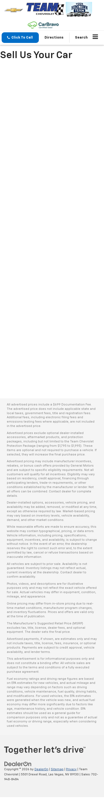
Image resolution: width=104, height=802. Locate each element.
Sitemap (57, 769)
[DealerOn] (18, 764)
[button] (20, 37)
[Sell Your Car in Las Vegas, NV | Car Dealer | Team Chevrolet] (52, 226)
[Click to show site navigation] (95, 38)
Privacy (71, 769)
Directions (54, 37)
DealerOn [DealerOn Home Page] (41, 769)
